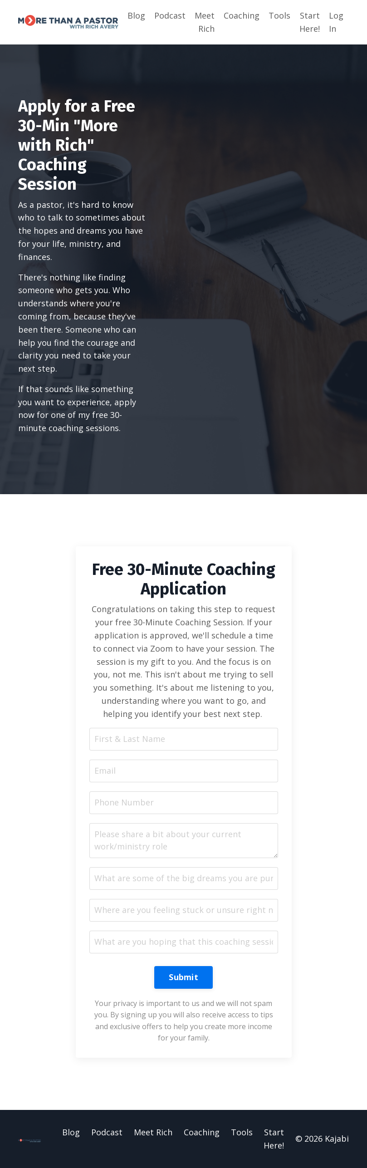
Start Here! (309, 22)
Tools (279, 15)
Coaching (241, 15)
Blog (136, 15)
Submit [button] (183, 977)
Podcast (170, 15)
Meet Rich (205, 22)
